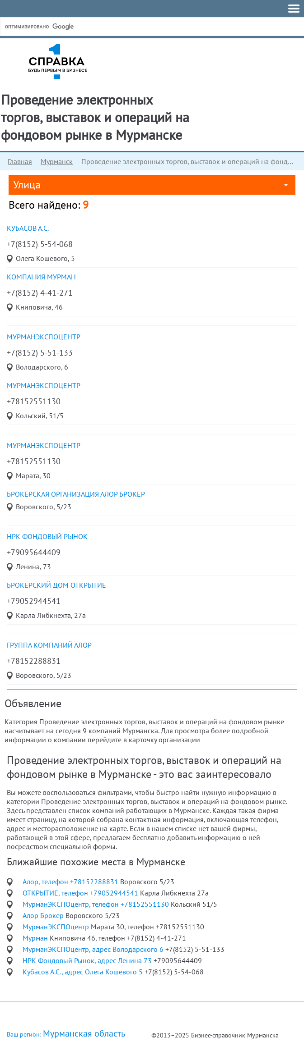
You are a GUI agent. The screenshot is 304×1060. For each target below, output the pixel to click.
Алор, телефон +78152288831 (71, 881)
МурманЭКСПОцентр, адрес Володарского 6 (94, 949)
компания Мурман (41, 276)
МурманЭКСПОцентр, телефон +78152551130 (97, 904)
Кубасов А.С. (28, 228)
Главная (20, 161)
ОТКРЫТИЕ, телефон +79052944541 (81, 892)
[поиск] (72, 27)
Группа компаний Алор (49, 644)
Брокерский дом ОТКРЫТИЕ (56, 584)
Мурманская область (84, 1033)
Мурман (36, 937)
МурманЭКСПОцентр (43, 336)
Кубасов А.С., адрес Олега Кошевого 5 (84, 971)
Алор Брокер (44, 915)
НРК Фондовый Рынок (47, 536)
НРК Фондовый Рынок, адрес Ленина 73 (88, 960)
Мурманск (57, 161)
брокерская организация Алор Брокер (76, 493)
